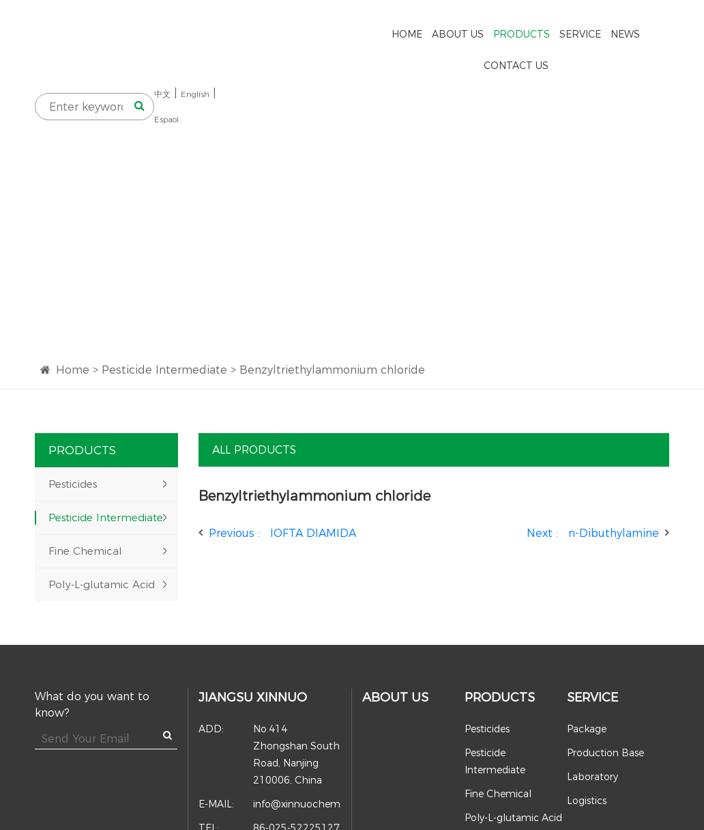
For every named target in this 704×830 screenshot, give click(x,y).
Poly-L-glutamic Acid (101, 533)
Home (72, 319)
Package (586, 678)
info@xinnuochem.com (270, 753)
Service (592, 646)
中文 (599, 37)
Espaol (603, 62)
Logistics (586, 750)
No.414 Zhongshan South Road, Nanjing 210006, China (269, 703)
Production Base (605, 702)
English (631, 37)
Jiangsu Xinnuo (253, 646)
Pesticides (72, 433)
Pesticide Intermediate (164, 319)
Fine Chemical (85, 500)
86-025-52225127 (269, 777)
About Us (395, 646)
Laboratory (592, 726)
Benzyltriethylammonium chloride (332, 319)
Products (500, 646)
